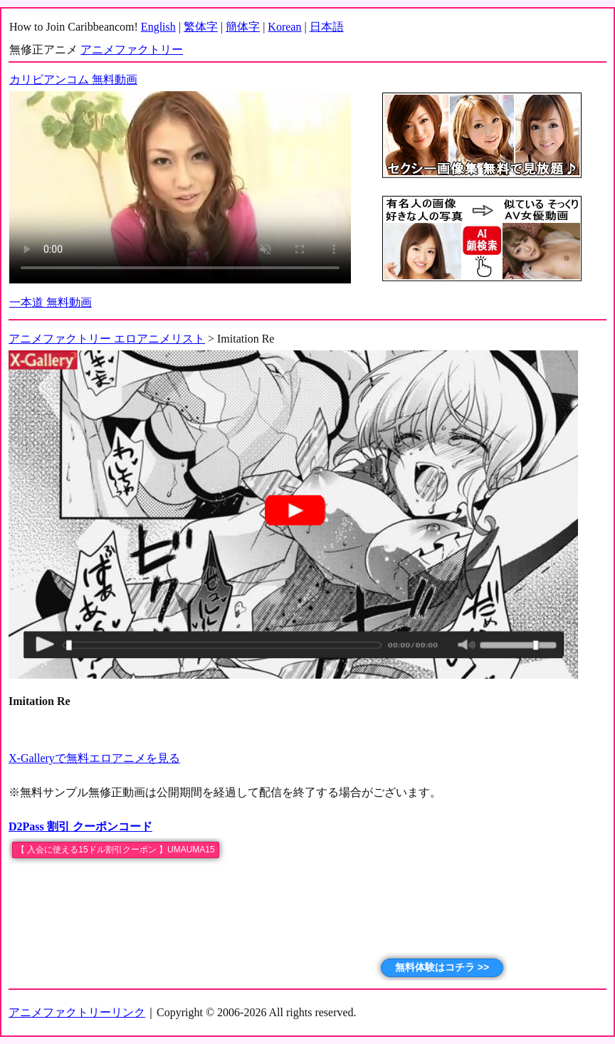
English (158, 27)
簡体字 (243, 27)
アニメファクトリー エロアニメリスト (107, 339)
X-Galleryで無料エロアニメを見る (94, 758)
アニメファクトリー (131, 49)
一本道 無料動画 (50, 302)
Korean (284, 27)
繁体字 (201, 27)
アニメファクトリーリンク (77, 1012)
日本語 (327, 27)
